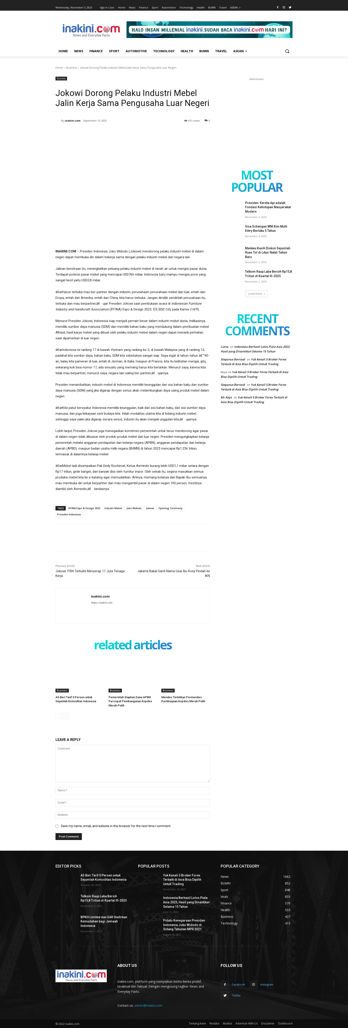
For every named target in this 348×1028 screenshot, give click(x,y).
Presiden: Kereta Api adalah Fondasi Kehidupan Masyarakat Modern (268, 207)
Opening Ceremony (170, 508)
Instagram (266, 984)
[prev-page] (58, 716)
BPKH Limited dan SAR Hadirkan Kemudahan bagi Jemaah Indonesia (104, 921)
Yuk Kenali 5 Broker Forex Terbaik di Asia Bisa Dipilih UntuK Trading (182, 880)
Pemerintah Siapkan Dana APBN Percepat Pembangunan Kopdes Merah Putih (130, 701)
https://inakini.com (101, 602)
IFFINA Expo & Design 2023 (84, 508)
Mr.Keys (226, 397)
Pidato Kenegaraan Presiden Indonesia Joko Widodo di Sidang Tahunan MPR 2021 (184, 925)
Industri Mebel (113, 508)
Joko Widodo (134, 508)
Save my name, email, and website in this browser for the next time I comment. (116, 826)
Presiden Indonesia (69, 514)
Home (59, 68)
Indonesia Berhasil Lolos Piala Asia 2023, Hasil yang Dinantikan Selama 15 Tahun (186, 902)
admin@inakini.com (148, 1005)
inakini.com (72, 120)
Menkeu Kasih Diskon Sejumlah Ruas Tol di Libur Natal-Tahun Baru (267, 252)
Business (71, 68)
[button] (287, 51)
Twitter (236, 995)
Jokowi (150, 508)
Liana (224, 347)
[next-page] (65, 716)
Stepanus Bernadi (233, 359)
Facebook (238, 984)
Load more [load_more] (256, 294)
